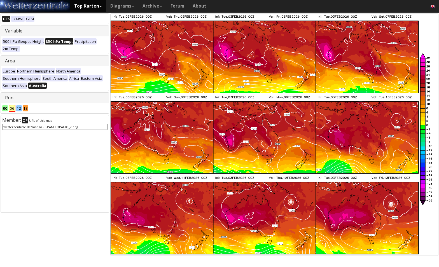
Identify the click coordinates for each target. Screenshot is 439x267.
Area (10, 61)
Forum (177, 6)
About (199, 6)
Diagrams (122, 6)
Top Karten (88, 6)
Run (9, 98)
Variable (13, 31)
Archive (152, 6)
